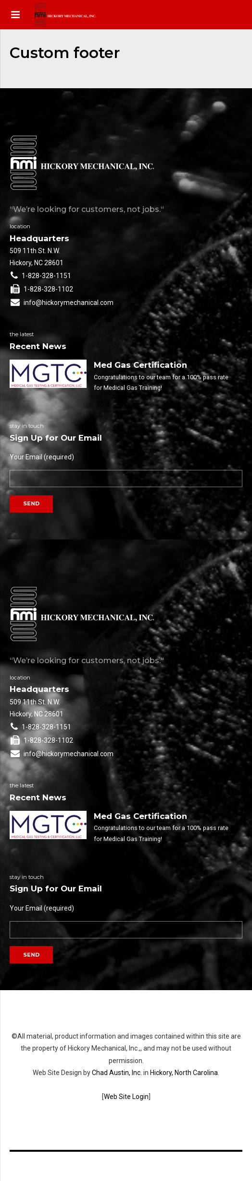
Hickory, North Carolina (184, 1072)
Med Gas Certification (140, 365)
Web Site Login (126, 1096)
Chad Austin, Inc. (117, 1072)
